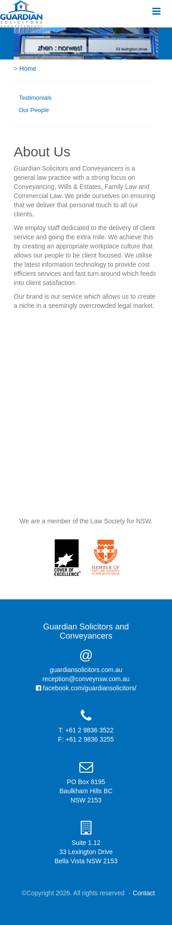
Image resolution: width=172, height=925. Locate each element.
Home (27, 68)
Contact (144, 893)
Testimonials (35, 97)
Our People (34, 110)
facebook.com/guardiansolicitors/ (86, 688)
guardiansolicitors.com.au (86, 669)
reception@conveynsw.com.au (85, 679)
